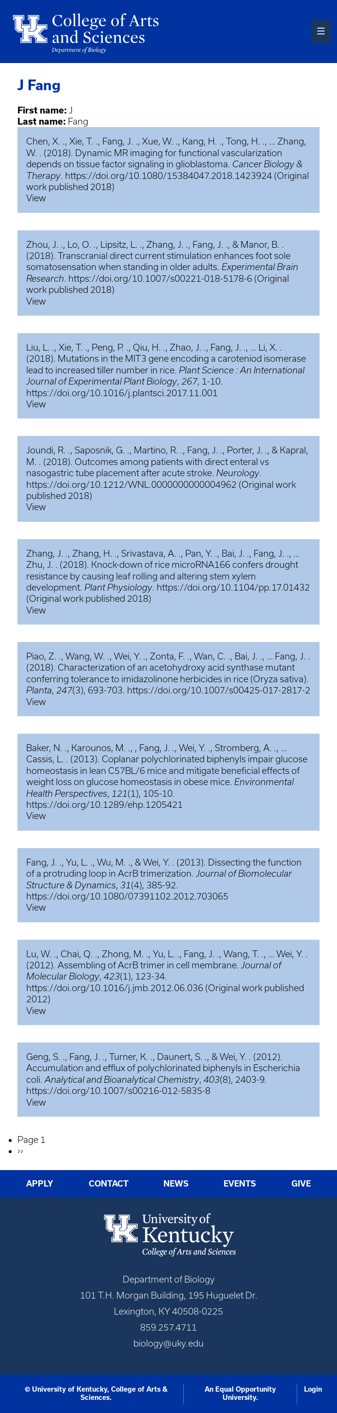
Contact (108, 1183)
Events (240, 1183)
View (36, 198)
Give (301, 1183)
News (176, 1183)
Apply (39, 1183)
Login (313, 1389)
